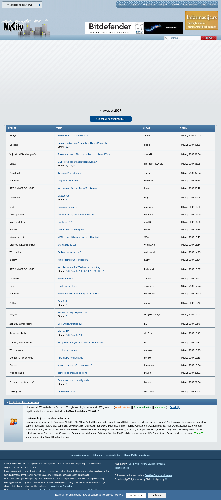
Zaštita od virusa (156, 464)
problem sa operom (68, 350)
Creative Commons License (158, 475)
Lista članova (190, 4)
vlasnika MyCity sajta (61, 486)
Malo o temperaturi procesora (73, 259)
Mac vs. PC (63, 331)
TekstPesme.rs (122, 468)
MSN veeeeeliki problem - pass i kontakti (78, 237)
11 (91, 271)
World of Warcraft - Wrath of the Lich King (79, 267)
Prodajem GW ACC (68, 391)
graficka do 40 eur (67, 244)
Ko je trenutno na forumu (24, 402)
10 (87, 271)
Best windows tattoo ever (70, 324)
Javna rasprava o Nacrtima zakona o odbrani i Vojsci (84, 154)
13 (99, 271)
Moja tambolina (65, 278)
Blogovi (163, 4)
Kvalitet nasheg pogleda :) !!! (72, 312)
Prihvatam (136, 495)
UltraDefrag (63, 195)
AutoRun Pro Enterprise (70, 173)
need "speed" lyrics (67, 286)
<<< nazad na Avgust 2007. (110, 119)
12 (95, 271)
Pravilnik (175, 4)
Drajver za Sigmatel (68, 180)
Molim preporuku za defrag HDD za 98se (78, 293)
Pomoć (212, 4)
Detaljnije (175, 407)
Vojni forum (141, 464)
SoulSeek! (63, 301)
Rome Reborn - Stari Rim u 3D (73, 135)
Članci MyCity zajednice (137, 455)
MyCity (122, 4)
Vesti (131, 464)
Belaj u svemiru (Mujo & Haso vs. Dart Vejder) (81, 342)
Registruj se (149, 4)
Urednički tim (113, 455)
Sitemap (97, 455)
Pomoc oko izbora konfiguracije (74, 380)
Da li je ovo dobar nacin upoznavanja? (77, 162)
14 (103, 271)
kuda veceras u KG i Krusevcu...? (75, 365)
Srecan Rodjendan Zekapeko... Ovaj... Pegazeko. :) (84, 143)
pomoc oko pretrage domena (72, 372)
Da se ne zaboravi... (68, 207)
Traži (203, 4)
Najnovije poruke (79, 455)
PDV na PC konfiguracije (70, 357)
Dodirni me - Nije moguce (71, 229)
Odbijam (157, 495)
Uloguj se (134, 4)
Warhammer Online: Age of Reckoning (77, 188)
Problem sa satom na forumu (72, 252)
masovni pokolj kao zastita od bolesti (76, 214)
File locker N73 (65, 222)
